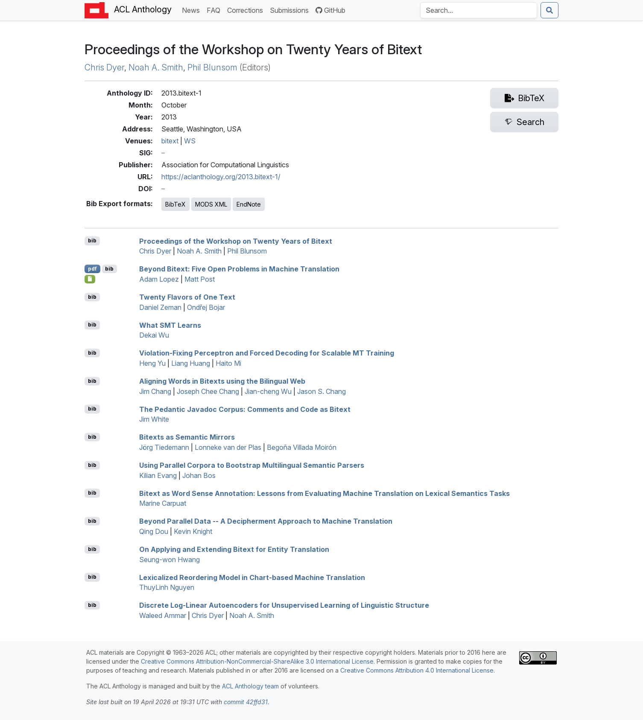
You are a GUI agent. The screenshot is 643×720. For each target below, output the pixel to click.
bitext (169, 141)
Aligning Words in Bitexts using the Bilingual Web (222, 381)
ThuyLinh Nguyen (166, 587)
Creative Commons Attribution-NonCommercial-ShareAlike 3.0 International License (257, 661)
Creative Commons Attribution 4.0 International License (417, 670)
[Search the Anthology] (478, 10)
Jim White (154, 419)
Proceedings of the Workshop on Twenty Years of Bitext (235, 240)
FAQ (215, 10)
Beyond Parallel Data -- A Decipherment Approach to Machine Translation (265, 521)
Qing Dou (153, 531)
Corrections (246, 10)
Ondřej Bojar (206, 307)
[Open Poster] (90, 279)
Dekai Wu (154, 335)
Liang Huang (190, 363)
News (192, 10)
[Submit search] (549, 10)
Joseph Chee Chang (208, 391)
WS (190, 141)
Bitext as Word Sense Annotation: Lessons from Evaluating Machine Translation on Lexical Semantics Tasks (324, 493)
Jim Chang (155, 391)
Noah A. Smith (156, 67)
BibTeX (175, 204)
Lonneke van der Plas (228, 447)
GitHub (330, 10)
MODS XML (211, 204)
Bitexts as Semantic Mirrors (187, 437)
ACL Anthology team (250, 686)
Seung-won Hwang (169, 559)
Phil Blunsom (212, 67)
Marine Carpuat (162, 503)
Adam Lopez (159, 279)
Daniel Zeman (160, 307)
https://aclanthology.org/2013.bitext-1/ (221, 176)
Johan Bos (199, 475)
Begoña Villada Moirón (301, 447)
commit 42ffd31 (246, 701)
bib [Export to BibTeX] (92, 240)
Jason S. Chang (321, 391)
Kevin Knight (193, 531)
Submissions (291, 10)
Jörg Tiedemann (164, 447)
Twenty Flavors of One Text (187, 297)
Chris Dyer (104, 67)
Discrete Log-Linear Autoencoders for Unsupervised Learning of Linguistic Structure (284, 605)
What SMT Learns (170, 325)
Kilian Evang (158, 475)
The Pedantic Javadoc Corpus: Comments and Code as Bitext (245, 409)
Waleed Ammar (162, 615)
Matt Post (199, 279)
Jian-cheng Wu (268, 391)
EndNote (249, 204)
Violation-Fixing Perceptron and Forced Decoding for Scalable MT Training (266, 353)
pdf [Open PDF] (92, 268)
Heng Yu (152, 363)
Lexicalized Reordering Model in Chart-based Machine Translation (252, 577)
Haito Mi (228, 363)
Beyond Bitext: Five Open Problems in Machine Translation (239, 269)
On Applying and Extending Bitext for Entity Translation (234, 549)
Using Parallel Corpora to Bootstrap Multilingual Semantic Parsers (251, 465)
